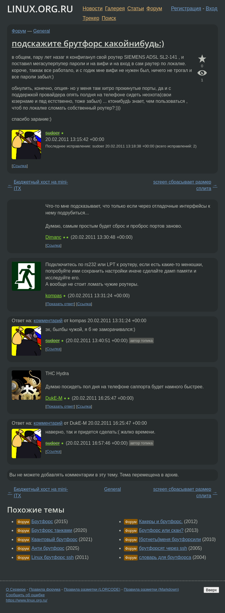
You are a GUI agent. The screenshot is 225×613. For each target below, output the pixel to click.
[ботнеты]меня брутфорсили (170, 539)
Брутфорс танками (51, 530)
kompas (53, 295)
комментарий (48, 320)
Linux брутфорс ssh (52, 557)
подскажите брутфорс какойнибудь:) (88, 43)
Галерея (115, 8)
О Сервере (16, 589)
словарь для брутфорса (165, 557)
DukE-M (53, 398)
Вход (211, 8)
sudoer (52, 132)
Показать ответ (60, 304)
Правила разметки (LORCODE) (92, 589)
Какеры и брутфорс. (161, 521)
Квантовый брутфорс (54, 539)
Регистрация (186, 8)
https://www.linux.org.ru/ (26, 600)
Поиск (109, 18)
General (41, 30)
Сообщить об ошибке (25, 595)
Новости (93, 8)
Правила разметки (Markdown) (151, 589)
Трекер (91, 18)
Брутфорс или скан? (161, 530)
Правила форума (45, 589)
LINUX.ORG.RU (40, 8)
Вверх (211, 590)
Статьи (135, 8)
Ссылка (20, 166)
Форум (154, 8)
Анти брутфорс (47, 548)
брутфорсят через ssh (163, 548)
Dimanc (53, 237)
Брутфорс (42, 521)
